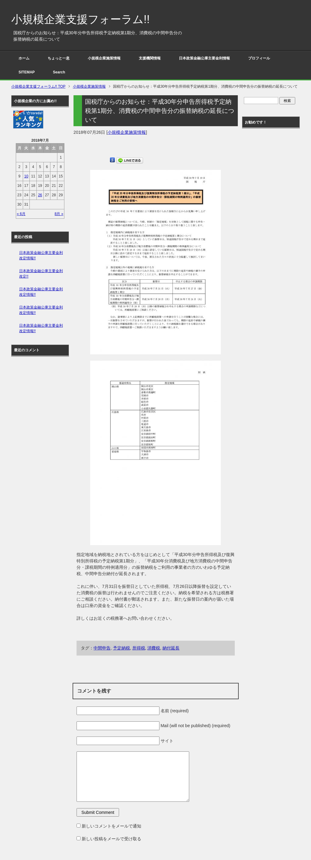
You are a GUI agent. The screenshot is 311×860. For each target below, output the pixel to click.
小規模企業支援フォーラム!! (80, 19)
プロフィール (259, 58)
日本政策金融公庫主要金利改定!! (41, 273)
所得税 (138, 648)
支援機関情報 (150, 58)
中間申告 (102, 648)
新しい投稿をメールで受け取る (111, 838)
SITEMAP (27, 72)
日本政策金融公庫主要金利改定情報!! (41, 255)
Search (59, 72)
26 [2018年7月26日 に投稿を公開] (40, 195)
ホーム (24, 58)
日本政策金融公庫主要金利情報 (204, 58)
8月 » (59, 214)
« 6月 (21, 214)
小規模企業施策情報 (104, 58)
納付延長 (170, 648)
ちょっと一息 (59, 58)
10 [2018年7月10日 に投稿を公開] (26, 176)
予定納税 (121, 648)
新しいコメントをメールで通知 (111, 826)
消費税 (153, 648)
